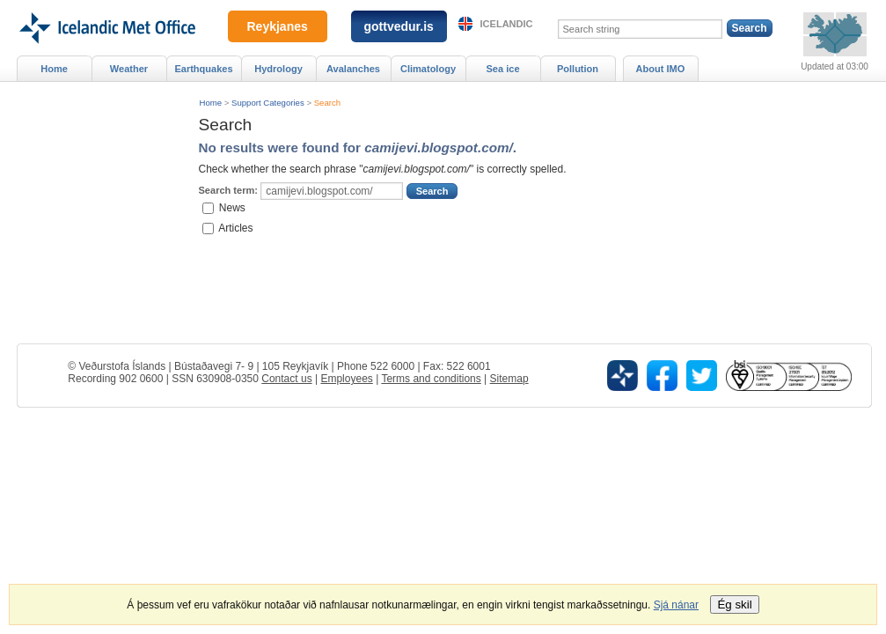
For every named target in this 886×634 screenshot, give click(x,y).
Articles (235, 227)
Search (327, 102)
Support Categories (267, 102)
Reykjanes (277, 26)
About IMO (660, 68)
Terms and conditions (430, 378)
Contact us (286, 378)
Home (211, 102)
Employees (346, 378)
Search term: (228, 190)
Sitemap (509, 378)
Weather (129, 68)
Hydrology (278, 68)
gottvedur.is (399, 26)
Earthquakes (203, 68)
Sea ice (502, 68)
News (232, 208)
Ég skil (734, 604)
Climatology (428, 68)
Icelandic (506, 23)
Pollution (577, 68)
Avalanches (353, 68)
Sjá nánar (676, 605)
